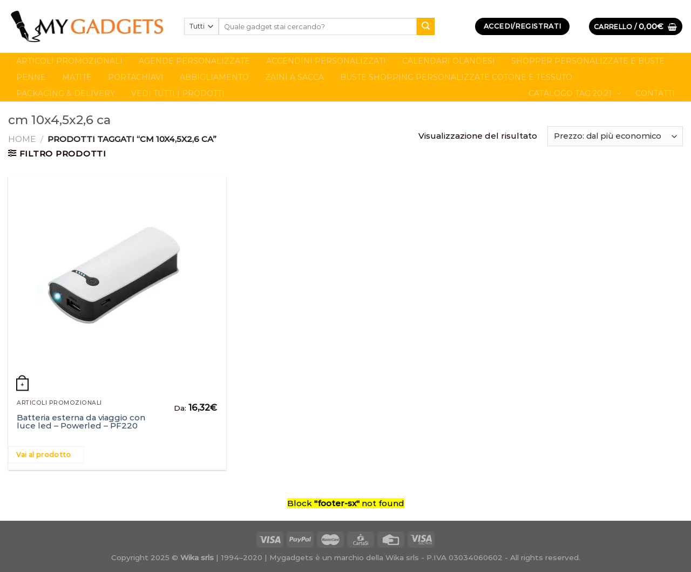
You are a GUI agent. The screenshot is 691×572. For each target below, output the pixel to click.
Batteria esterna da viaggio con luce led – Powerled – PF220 (81, 421)
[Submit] (425, 26)
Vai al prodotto (43, 455)
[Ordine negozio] (615, 136)
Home (22, 139)
